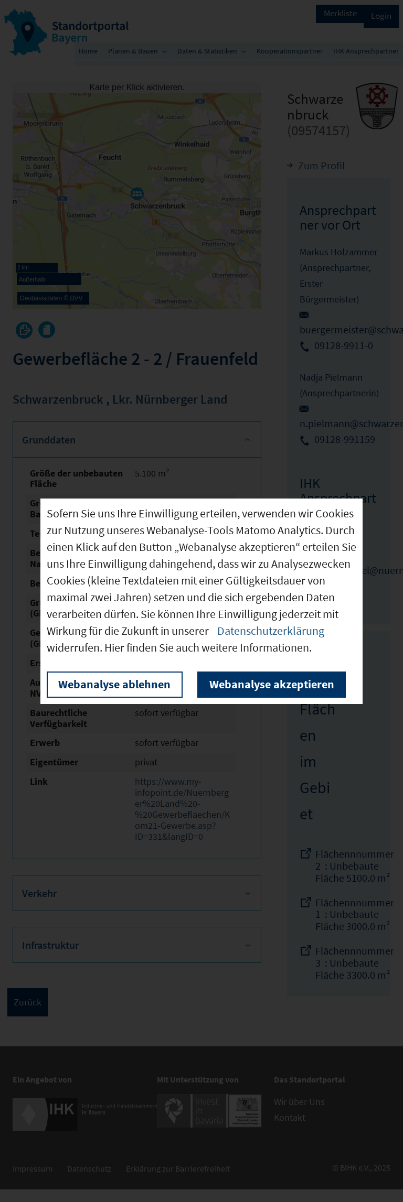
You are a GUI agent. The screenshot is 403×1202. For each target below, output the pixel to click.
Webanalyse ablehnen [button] (114, 684)
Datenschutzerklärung (270, 630)
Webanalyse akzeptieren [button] (271, 684)
